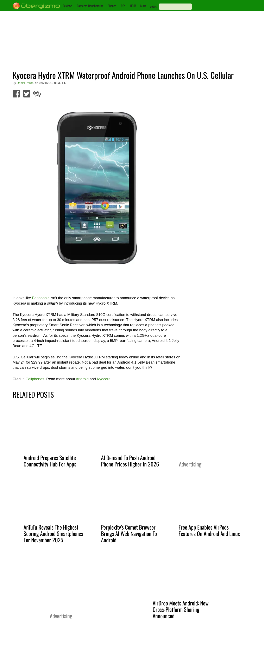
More (143, 5)
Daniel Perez (25, 83)
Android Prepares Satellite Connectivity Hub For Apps (50, 460)
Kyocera (104, 379)
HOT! (133, 5)
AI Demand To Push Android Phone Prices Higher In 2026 (130, 460)
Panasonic (40, 298)
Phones (112, 5)
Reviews (67, 5)
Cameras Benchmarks (90, 5)
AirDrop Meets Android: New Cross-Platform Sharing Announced (181, 609)
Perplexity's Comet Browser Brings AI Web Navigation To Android (129, 533)
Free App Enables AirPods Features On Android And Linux (209, 530)
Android (82, 379)
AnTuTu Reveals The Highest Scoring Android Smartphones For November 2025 (53, 533)
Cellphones (35, 379)
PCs (123, 5)
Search (154, 6)
